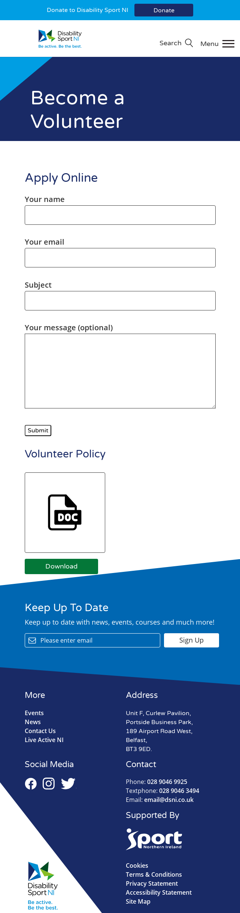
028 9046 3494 (162, 791)
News (33, 722)
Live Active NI (44, 740)
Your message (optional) (120, 366)
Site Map (138, 901)
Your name (120, 207)
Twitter (68, 784)
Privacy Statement (152, 883)
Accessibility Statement (159, 892)
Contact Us (40, 731)
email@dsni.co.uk (160, 800)
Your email (120, 250)
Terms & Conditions (154, 874)
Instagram (49, 784)
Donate (164, 10)
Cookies (137, 865)
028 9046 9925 (156, 782)
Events (34, 713)
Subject (120, 293)
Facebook (31, 784)
